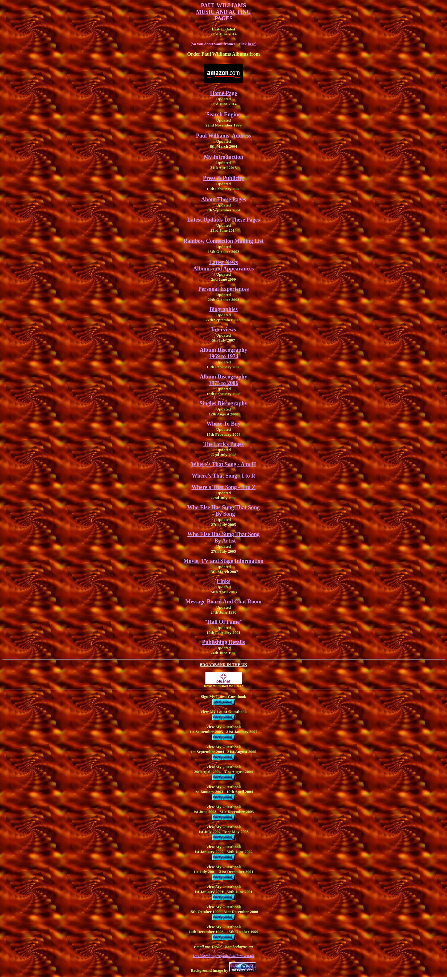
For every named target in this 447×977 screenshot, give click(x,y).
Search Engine (223, 114)
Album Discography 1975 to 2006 (223, 380)
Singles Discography (224, 403)
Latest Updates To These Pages (223, 220)
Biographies (223, 309)
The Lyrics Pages (223, 444)
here (251, 44)
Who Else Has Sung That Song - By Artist (223, 537)
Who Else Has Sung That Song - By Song (223, 510)
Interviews (223, 329)
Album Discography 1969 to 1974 (223, 353)
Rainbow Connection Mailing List (223, 241)
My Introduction (223, 157)
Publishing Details (223, 642)
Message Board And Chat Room (223, 602)
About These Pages (223, 199)
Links (223, 581)
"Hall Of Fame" (223, 622)
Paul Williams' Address (223, 136)
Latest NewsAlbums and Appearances (223, 265)
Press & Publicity (223, 178)
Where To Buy (223, 424)
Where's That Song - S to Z (223, 487)
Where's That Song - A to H (223, 464)
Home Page (223, 93)
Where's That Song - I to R (223, 476)
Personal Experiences (223, 289)
